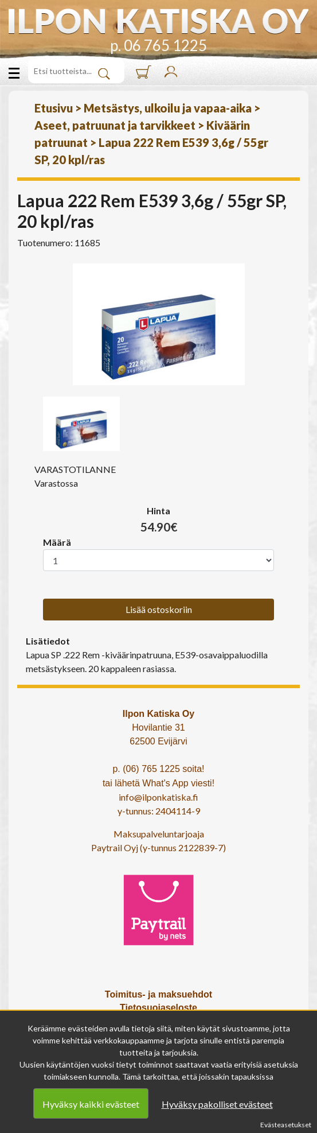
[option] (158, 324)
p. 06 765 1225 (158, 45)
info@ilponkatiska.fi (158, 796)
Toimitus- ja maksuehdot (158, 994)
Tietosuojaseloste (158, 1007)
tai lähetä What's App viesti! (158, 783)
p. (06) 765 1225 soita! (158, 769)
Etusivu (53, 108)
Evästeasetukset (285, 1124)
